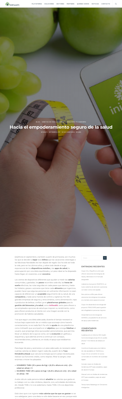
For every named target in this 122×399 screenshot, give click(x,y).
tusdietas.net (85, 335)
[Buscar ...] (94, 258)
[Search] (114, 4)
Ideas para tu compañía (76, 122)
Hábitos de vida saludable (53, 122)
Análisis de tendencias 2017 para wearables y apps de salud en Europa (94, 367)
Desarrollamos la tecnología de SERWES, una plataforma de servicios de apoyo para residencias (93, 317)
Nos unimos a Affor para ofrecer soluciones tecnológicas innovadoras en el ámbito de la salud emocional (93, 297)
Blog (38, 122)
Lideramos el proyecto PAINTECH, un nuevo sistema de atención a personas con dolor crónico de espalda (94, 287)
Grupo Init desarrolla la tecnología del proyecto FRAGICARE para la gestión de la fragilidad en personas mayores (93, 307)
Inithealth (53, 305)
